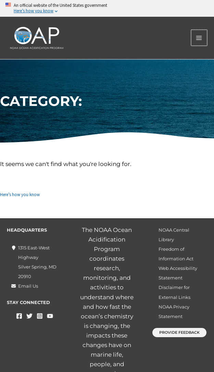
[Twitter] (29, 316)
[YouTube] (50, 316)
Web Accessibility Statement (178, 272)
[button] (179, 332)
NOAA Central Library (174, 234)
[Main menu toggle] (199, 38)
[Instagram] (40, 316)
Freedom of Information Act (176, 253)
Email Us (28, 286)
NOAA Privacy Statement (174, 311)
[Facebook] (19, 316)
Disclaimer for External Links (174, 292)
